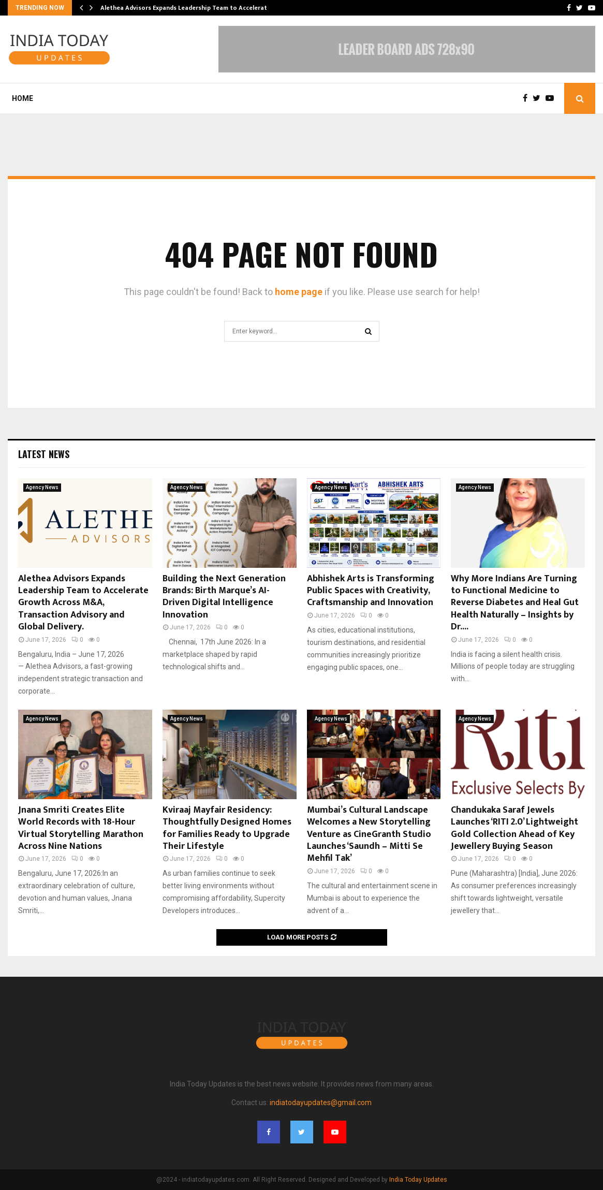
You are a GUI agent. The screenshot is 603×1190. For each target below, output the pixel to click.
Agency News (42, 487)
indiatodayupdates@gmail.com (321, 1102)
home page (298, 291)
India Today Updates (418, 1179)
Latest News (43, 454)
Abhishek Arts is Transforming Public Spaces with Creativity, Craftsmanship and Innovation (370, 591)
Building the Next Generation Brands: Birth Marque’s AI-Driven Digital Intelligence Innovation (225, 597)
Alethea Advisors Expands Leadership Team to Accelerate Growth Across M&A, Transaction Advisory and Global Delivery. (83, 603)
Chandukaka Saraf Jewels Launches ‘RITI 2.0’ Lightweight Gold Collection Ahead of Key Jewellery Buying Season (514, 828)
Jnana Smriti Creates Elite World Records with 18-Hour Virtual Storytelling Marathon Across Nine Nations (80, 828)
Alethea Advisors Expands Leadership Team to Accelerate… (188, 8)
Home (22, 98)
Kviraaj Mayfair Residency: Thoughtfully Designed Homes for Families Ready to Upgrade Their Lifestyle (227, 828)
